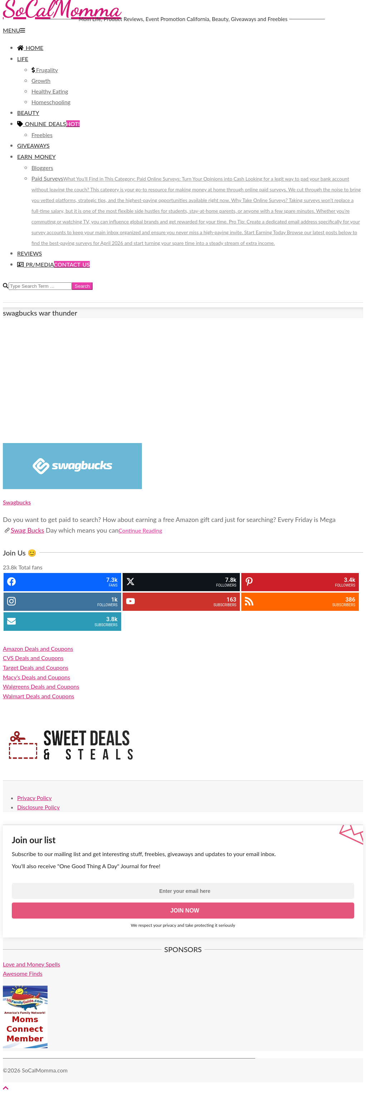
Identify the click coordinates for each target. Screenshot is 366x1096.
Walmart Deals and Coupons (38, 696)
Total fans (30, 567)
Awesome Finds (23, 973)
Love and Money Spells (31, 964)
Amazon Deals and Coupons (38, 648)
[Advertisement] (183, 381)
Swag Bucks (24, 530)
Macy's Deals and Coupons (36, 677)
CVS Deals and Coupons (33, 657)
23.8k (10, 567)
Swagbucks (17, 502)
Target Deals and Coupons (35, 667)
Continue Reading (140, 530)
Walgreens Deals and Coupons (41, 686)
